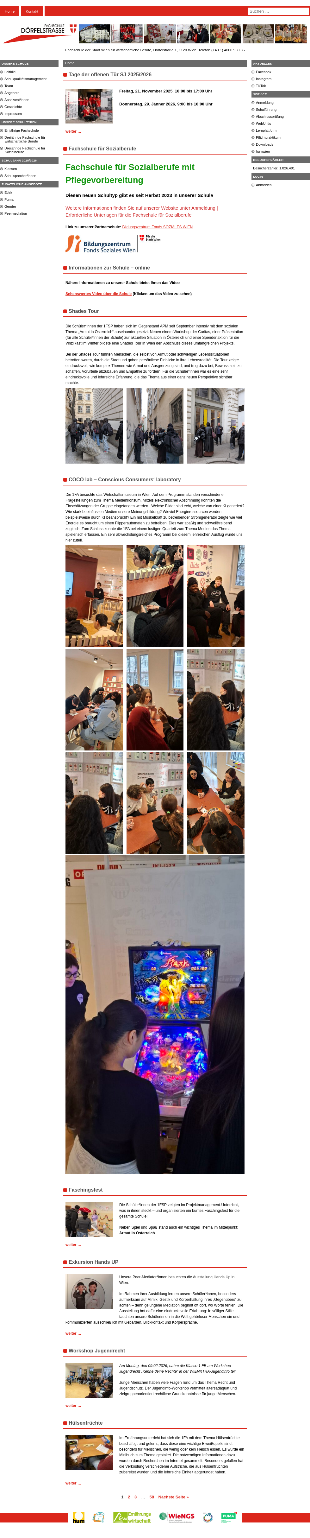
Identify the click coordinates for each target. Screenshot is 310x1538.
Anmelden (264, 185)
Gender (10, 206)
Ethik (8, 192)
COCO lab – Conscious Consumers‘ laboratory (125, 479)
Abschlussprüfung (270, 116)
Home (10, 11)
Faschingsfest (86, 1190)
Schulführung (266, 109)
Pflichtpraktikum (268, 137)
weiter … (73, 131)
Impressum (13, 114)
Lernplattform (266, 130)
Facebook (263, 72)
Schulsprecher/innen (20, 176)
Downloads (264, 144)
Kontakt (32, 11)
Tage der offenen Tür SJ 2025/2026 (110, 74)
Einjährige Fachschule (21, 130)
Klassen (10, 169)
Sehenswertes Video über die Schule (98, 294)
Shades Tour (84, 311)
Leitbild (10, 72)
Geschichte (13, 107)
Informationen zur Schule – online (109, 267)
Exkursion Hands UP (93, 1262)
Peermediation (15, 213)
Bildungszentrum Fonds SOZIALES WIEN (157, 227)
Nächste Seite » (173, 1497)
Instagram (263, 79)
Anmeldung (265, 102)
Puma (9, 199)
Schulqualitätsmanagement (25, 79)
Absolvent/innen (16, 100)
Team (8, 86)
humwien (263, 151)
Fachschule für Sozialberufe (102, 148)
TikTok (261, 86)
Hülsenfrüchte (86, 1423)
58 (152, 1497)
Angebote (11, 93)
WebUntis (263, 123)
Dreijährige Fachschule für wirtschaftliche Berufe (24, 139)
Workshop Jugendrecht (97, 1350)
